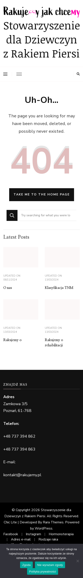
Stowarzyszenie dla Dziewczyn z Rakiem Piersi (41, 39)
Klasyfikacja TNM (59, 288)
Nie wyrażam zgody (50, 565)
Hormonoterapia (61, 534)
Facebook (10, 534)
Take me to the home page (42, 194)
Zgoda (26, 565)
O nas (7, 288)
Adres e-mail (21, 539)
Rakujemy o (12, 340)
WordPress (43, 528)
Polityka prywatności (42, 571)
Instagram (33, 534)
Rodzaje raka (48, 539)
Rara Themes (53, 522)
